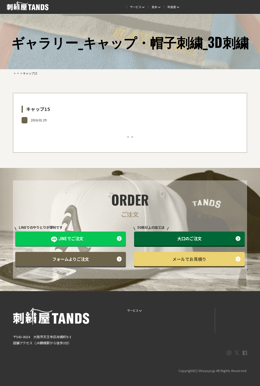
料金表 (167, 7)
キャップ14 (101, 136)
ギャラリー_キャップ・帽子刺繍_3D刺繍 (50, 120)
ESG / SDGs (133, 336)
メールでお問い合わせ (231, 319)
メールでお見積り (206, 259)
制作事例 (124, 7)
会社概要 (209, 7)
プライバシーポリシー (231, 327)
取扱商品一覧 (188, 7)
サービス (65, 7)
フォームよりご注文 (87, 259)
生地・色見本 (166, 310)
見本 (107, 7)
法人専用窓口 (230, 7)
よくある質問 (145, 7)
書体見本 (131, 327)
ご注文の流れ (87, 7)
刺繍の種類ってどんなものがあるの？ (139, 136)
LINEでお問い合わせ (229, 310)
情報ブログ (196, 319)
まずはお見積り (198, 327)
